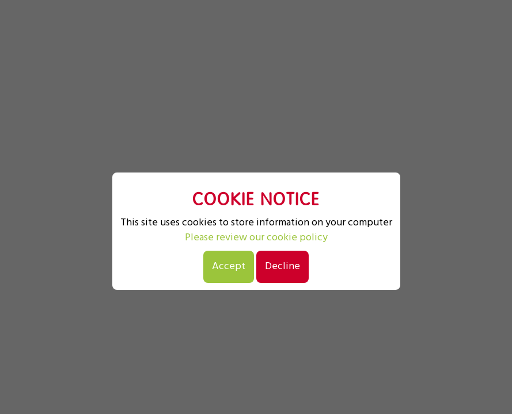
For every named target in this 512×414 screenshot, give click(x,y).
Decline (282, 266)
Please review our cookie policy (256, 238)
